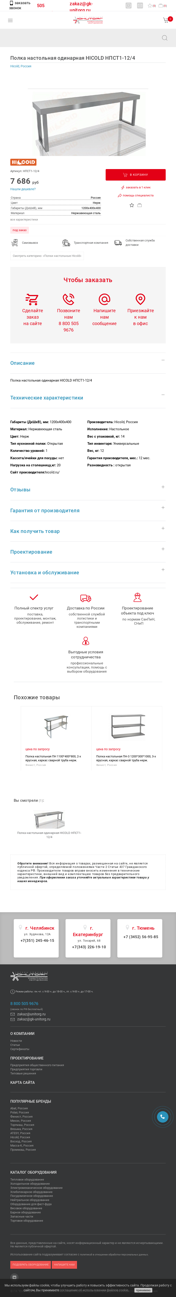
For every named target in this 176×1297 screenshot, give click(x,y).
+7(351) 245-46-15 (37, 940)
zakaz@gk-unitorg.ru (30, 1019)
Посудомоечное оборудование (31, 1196)
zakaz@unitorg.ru (26, 41)
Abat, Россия (19, 1108)
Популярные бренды (30, 1101)
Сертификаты (19, 1049)
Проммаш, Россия (23, 1149)
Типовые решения (23, 1073)
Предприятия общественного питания (37, 1065)
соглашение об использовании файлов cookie (94, 1290)
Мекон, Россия (20, 1120)
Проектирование (27, 1058)
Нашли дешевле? (23, 189)
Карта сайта (22, 1082)
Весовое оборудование (26, 1208)
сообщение (104, 323)
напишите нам (64, 1264)
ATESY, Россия (20, 1133)
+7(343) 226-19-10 (89, 947)
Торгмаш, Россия (22, 1125)
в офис (140, 323)
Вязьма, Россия (21, 1129)
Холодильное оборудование (30, 1183)
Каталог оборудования (33, 1172)
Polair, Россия (19, 1112)
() (152, 5)
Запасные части (21, 1216)
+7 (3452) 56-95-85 (141, 937)
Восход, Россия (21, 1141)
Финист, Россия (21, 1116)
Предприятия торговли (26, 1069)
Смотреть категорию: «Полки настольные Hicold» (47, 256)
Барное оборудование (25, 1212)
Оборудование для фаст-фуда (31, 1204)
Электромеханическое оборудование (36, 1187)
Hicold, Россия (20, 1137)
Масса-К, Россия (21, 1145)
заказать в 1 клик (136, 187)
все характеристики (24, 219)
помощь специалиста (136, 195)
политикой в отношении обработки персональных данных (114, 1254)
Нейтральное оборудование (29, 1200)
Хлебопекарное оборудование (31, 1192)
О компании (22, 1033)
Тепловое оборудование (27, 1179)
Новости (16, 1040)
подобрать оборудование (31, 1264)
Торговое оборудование (26, 1220)
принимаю (143, 1290)
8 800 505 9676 (24, 1003)
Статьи (15, 1045)
